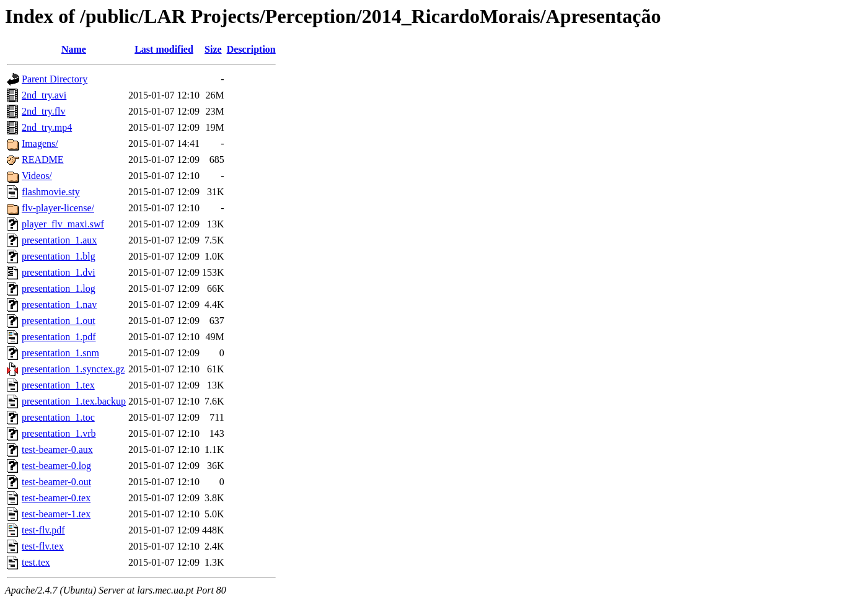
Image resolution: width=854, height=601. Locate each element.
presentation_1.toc (58, 417)
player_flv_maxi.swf (63, 224)
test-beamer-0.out (56, 481)
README (43, 159)
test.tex (36, 562)
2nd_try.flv (44, 111)
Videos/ (37, 175)
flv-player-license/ (58, 208)
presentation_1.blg (58, 256)
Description (251, 49)
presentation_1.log (58, 288)
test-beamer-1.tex (56, 514)
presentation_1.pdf (59, 336)
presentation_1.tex (58, 385)
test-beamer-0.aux (57, 449)
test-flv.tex (43, 546)
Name (73, 49)
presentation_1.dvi (58, 272)
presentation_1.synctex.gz (73, 369)
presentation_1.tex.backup (74, 401)
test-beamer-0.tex (56, 498)
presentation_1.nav (59, 304)
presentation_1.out (58, 320)
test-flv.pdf (43, 530)
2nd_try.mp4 (47, 127)
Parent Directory (54, 79)
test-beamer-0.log (56, 465)
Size (213, 49)
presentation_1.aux (59, 240)
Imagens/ (40, 143)
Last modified (163, 49)
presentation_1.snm (60, 353)
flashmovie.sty (51, 191)
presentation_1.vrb (59, 433)
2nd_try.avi (44, 95)
